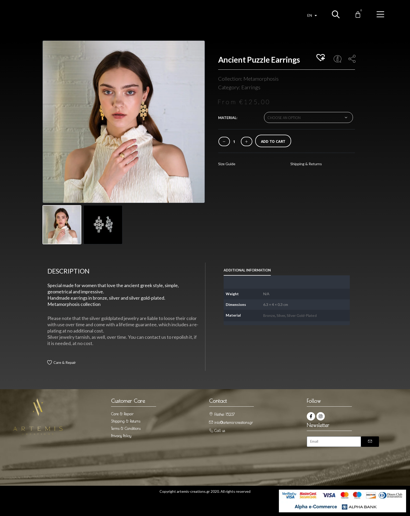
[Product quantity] (234, 141)
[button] (321, 58)
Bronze (269, 315)
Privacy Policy (121, 436)
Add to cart (273, 141)
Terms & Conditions (125, 428)
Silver (281, 315)
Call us (219, 431)
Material (227, 117)
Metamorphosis (261, 78)
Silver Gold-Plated (301, 315)
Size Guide (226, 164)
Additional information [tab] (247, 270)
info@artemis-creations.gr (233, 422)
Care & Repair (64, 362)
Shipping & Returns (306, 164)
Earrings (250, 87)
